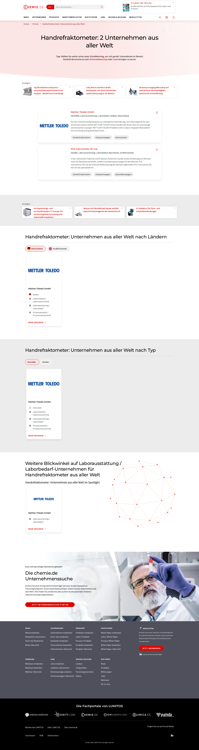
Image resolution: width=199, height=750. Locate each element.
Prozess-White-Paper (110, 641)
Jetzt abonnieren (151, 648)
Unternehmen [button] (39, 17)
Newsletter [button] (135, 17)
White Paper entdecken (111, 632)
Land (115, 59)
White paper (106, 672)
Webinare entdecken (34, 663)
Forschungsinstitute (84, 672)
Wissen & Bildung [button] (117, 17)
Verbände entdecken (59, 641)
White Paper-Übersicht (111, 649)
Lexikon (79, 663)
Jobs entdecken (57, 663)
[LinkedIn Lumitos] (172, 735)
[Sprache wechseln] (166, 17)
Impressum (30, 735)
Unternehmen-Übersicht (61, 649)
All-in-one (105, 684)
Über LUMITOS (53, 727)
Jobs (103, 676)
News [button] (26, 17)
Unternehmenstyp (98, 59)
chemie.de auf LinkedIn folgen (150, 654)
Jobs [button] (102, 17)
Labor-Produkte (83, 637)
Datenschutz (53, 735)
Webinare (105, 680)
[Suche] (102, 7)
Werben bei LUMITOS (34, 727)
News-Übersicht (32, 645)
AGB (41, 735)
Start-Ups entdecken (60, 637)
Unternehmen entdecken (61, 632)
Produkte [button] (54, 17)
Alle (49, 7)
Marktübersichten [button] (72, 17)
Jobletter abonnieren (60, 667)
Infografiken (81, 667)
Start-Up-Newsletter (34, 641)
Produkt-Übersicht (84, 649)
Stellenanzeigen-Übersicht (62, 676)
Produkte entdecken (84, 632)
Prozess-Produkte (84, 641)
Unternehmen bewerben (61, 645)
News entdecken (32, 632)
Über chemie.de (70, 727)
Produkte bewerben (84, 645)
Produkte (105, 667)
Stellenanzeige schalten (61, 672)
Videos (78, 676)
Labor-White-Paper (109, 637)
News (103, 663)
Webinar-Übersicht (33, 672)
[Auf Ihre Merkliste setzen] (157, 112)
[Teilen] (159, 17)
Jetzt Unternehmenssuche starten (49, 604)
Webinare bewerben (33, 667)
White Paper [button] (91, 17)
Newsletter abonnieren (35, 637)
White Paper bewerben (111, 645)
